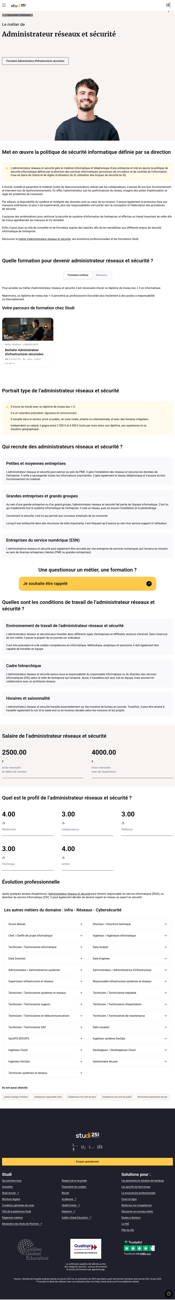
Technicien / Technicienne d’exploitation (117, 1004)
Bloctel (65, 1193)
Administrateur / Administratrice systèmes (34, 970)
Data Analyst (100, 947)
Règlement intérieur (12, 1217)
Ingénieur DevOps (19, 1061)
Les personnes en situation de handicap (142, 1180)
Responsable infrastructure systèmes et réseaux (122, 981)
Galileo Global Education (75, 1217)
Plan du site (127, 1230)
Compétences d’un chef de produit (116, 1097)
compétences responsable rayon (48, 1097)
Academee (67, 1199)
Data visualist (101, 1027)
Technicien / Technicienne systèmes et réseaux (37, 993)
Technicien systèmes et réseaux (27, 1073)
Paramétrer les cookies (74, 1187)
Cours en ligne (129, 1199)
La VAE (125, 1224)
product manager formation (16, 1097)
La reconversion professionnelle (138, 1193)
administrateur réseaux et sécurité (69, 894)
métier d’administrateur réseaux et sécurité (44, 239)
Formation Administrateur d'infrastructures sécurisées (35, 61)
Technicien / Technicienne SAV (27, 1027)
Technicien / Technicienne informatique (32, 947)
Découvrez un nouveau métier (137, 1211)
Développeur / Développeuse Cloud (114, 1050)
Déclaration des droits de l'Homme (20, 1224)
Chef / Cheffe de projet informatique (30, 936)
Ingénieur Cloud (17, 1050)
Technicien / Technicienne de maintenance (119, 1016)
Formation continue (77, 275)
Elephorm (67, 1211)
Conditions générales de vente (18, 1205)
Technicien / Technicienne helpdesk (114, 993)
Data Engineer (101, 958)
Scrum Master (17, 924)
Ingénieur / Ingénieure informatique (114, 936)
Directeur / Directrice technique (112, 924)
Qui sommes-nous (11, 1180)
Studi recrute (9, 1193)
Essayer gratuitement (87, 1162)
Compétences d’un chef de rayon (82, 1097)
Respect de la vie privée (74, 1180)
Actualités (7, 1187)
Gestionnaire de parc (105, 1061)
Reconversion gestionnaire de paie (152, 1097)
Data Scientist (16, 958)
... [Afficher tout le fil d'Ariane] (4, 15)
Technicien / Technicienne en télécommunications (38, 1016)
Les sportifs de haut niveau (135, 1187)
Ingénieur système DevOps (109, 1039)
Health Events (69, 1205)
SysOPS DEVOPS (18, 1039)
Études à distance (131, 1217)
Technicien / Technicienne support (29, 1004)
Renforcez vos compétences (136, 1205)
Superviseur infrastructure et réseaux (30, 981)
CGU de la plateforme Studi (16, 1211)
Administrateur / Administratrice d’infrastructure (122, 970)
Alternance (102, 275)
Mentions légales (11, 1199)
